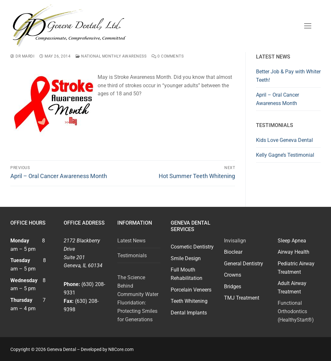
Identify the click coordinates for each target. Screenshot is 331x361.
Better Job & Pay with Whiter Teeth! (288, 76)
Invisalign (235, 241)
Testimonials (132, 255)
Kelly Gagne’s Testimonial (285, 155)
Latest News (131, 241)
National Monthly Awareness (111, 56)
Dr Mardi (22, 56)
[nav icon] (307, 26)
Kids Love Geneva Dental (284, 140)
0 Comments (168, 56)
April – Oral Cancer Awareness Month (277, 99)
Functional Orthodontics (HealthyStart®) (296, 311)
